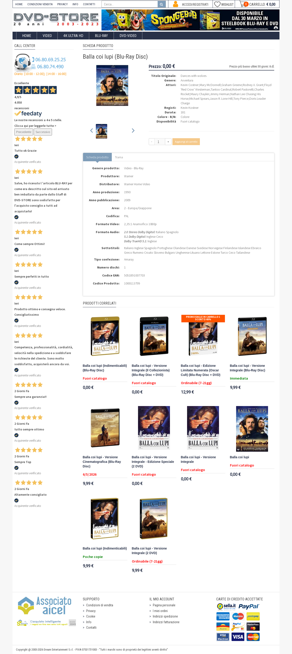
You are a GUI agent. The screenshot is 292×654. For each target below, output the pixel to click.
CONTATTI (89, 4)
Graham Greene (232, 85)
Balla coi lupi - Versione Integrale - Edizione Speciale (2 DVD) (153, 462)
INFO (75, 4)
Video (47, 36)
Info (88, 622)
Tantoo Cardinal (221, 89)
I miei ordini (160, 611)
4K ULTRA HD (73, 36)
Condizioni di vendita (99, 605)
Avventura (187, 80)
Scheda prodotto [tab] (97, 157)
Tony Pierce (240, 98)
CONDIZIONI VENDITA (39, 4)
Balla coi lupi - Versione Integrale (198, 460)
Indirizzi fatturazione (166, 622)
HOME (19, 4)
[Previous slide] (91, 131)
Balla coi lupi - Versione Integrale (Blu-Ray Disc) (247, 368)
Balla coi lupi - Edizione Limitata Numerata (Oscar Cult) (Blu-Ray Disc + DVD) (200, 370)
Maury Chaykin (199, 94)
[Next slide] (132, 131)
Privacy (91, 611)
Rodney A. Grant (253, 85)
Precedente (23, 132)
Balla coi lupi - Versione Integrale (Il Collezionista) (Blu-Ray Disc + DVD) (151, 370)
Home (26, 36)
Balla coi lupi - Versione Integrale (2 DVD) (149, 551)
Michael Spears (199, 98)
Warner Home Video (137, 184)
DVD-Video (128, 36)
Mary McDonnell (210, 85)
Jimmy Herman (219, 94)
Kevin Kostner (189, 108)
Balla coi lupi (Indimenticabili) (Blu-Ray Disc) (105, 368)
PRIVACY (62, 4)
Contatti (91, 627)
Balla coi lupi (239, 457)
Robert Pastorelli (242, 89)
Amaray (129, 259)
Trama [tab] (119, 157)
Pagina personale (164, 605)
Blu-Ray (101, 36)
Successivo (43, 132)
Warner (128, 176)
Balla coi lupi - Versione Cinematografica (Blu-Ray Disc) (102, 462)
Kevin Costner (190, 85)
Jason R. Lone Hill (221, 98)
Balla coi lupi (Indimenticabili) (105, 548)
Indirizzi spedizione (165, 616)
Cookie (90, 616)
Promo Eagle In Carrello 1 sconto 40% (203, 318)
